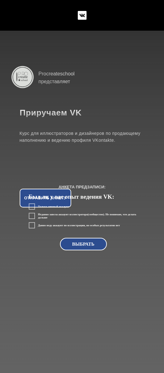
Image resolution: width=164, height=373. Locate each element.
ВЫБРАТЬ (83, 244)
